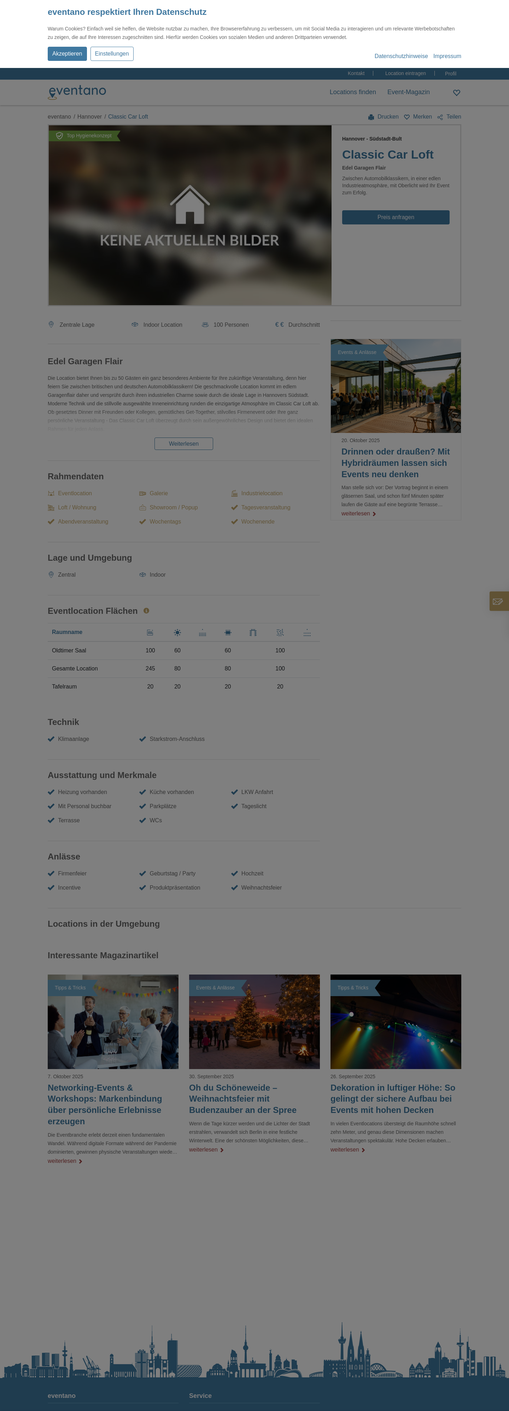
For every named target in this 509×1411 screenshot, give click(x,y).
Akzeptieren (67, 54)
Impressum (447, 56)
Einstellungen (112, 54)
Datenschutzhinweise (401, 56)
